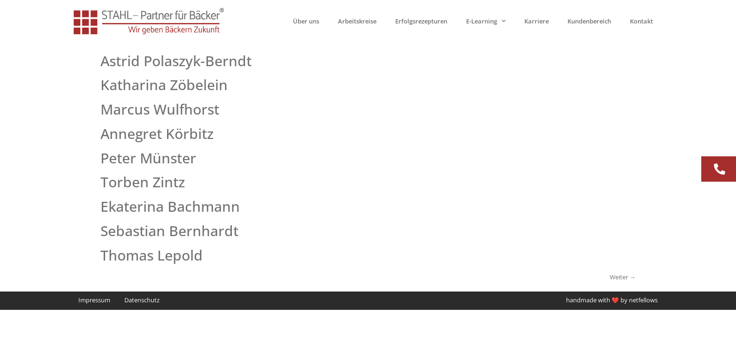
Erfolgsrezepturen (421, 21)
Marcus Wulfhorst (159, 109)
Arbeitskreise (357, 21)
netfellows (643, 300)
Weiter (623, 277)
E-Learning (486, 21)
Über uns (306, 21)
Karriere (536, 21)
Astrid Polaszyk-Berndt (176, 60)
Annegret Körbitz (157, 133)
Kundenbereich (589, 21)
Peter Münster (148, 158)
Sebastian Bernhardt (169, 230)
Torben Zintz (142, 182)
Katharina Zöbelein (164, 84)
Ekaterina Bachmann (170, 206)
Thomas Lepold (151, 255)
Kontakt (641, 21)
